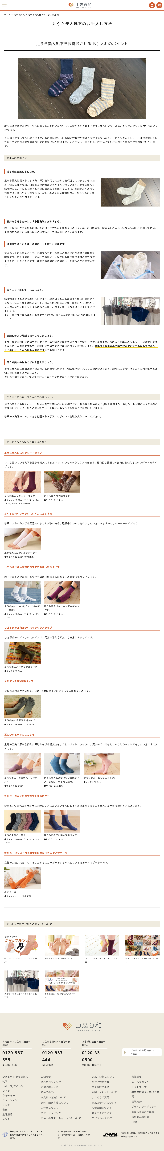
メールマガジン (140, 1082)
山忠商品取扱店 (140, 1117)
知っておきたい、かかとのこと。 (60, 958)
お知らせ (46, 1076)
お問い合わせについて (104, 1092)
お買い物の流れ (100, 1082)
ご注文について (49, 1107)
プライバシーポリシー (144, 1106)
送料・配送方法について (55, 1102)
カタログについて (102, 1113)
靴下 (4, 1081)
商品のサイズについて (104, 1102)
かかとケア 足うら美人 (15, 1076)
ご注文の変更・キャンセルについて (61, 1118)
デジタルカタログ (102, 1118)
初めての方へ (48, 1092)
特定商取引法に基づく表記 (145, 1094)
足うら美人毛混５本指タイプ (19, 720)
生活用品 (7, 1114)
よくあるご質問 (100, 1097)
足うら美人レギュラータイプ (19, 496)
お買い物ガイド (49, 1087)
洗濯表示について (102, 1107)
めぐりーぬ (10, 892)
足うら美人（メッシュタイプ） (100, 777)
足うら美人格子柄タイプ (57, 496)
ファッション (9, 1100)
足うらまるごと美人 (14, 835)
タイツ (6, 1090)
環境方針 (136, 1101)
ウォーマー (8, 1095)
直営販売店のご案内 (142, 1112)
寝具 (4, 1109)
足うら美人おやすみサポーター (20, 552)
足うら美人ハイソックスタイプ (20, 666)
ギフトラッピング (51, 1113)
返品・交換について (103, 1076)
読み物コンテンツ (51, 1082)
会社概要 (136, 1076)
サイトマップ (139, 1087)
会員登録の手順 (100, 1087)
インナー (7, 1105)
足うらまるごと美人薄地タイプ (60, 835)
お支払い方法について (53, 1097)
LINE (134, 1122)
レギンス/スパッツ (13, 1086)
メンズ (6, 1119)
